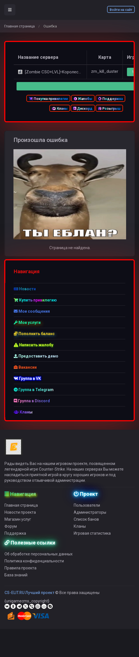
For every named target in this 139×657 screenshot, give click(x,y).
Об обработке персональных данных (38, 558)
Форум (10, 531)
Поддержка (110, 99)
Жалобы (83, 99)
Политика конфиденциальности (34, 565)
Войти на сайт (121, 10)
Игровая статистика (92, 538)
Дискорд (82, 109)
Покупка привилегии (48, 99)
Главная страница (19, 26)
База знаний (15, 579)
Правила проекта (20, 572)
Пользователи (87, 510)
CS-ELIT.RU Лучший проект (29, 597)
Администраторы (90, 517)
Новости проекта (20, 517)
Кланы (60, 109)
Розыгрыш (109, 109)
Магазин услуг (17, 524)
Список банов (86, 524)
